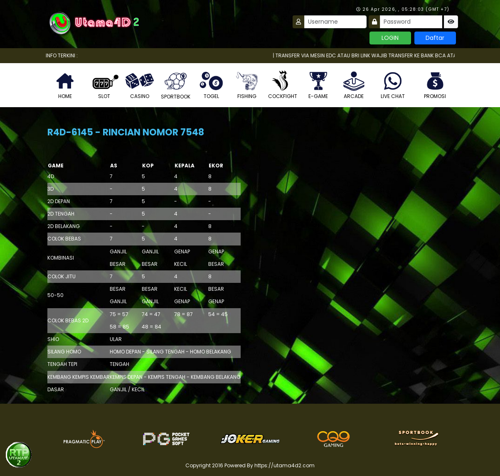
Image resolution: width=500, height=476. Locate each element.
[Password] (411, 21)
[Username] (335, 21)
